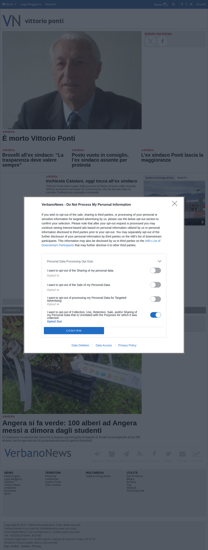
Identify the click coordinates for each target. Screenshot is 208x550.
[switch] (155, 270)
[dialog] (104, 275)
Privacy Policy (127, 345)
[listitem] (104, 261)
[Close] (176, 205)
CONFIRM (74, 330)
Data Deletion (80, 345)
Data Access (104, 345)
